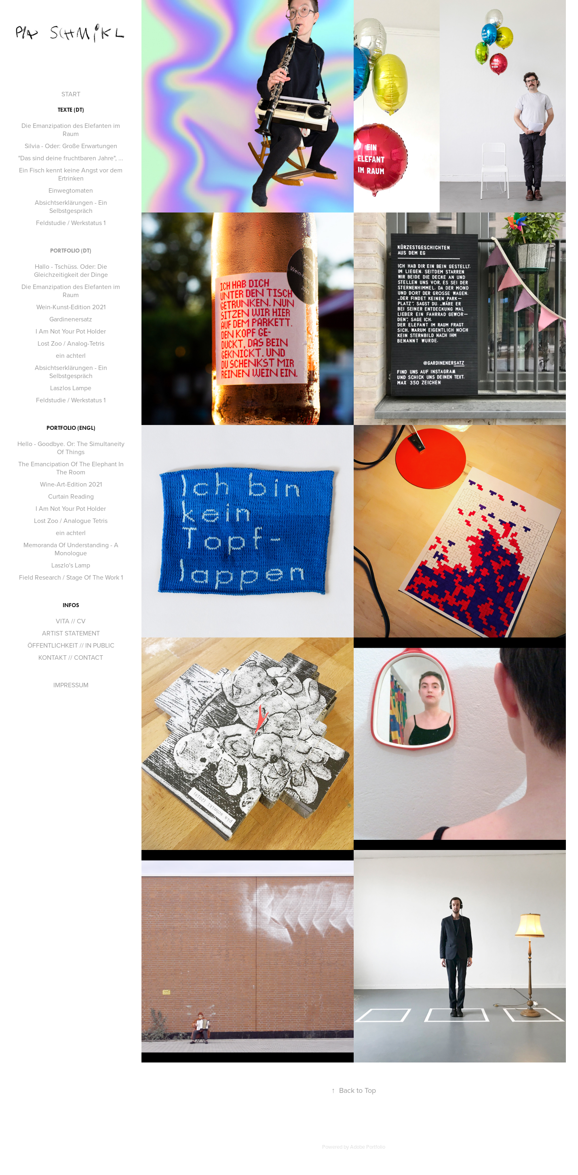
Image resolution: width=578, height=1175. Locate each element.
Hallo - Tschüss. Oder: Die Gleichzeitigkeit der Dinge (71, 270)
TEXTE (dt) (71, 109)
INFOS (71, 605)
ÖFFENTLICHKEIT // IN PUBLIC (70, 645)
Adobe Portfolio (367, 1146)
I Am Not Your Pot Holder (71, 331)
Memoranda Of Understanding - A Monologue (70, 548)
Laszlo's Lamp (70, 565)
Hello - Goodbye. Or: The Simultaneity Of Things (70, 447)
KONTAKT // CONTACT (70, 657)
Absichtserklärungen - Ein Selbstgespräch (71, 206)
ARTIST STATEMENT (71, 633)
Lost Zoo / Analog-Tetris (71, 343)
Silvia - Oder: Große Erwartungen (71, 145)
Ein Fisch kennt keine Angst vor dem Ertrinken (70, 174)
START (70, 93)
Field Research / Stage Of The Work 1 (71, 577)
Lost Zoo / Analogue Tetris (71, 520)
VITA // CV (71, 620)
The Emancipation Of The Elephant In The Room (71, 467)
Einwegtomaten (71, 190)
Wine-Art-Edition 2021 (71, 484)
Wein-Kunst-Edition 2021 (70, 306)
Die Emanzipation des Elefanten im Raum (70, 129)
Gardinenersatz (70, 318)
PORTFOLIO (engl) (70, 428)
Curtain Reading (71, 496)
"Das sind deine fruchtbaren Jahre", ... (70, 157)
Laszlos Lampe (70, 387)
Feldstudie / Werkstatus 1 (70, 222)
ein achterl (71, 355)
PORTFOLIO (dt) (70, 250)
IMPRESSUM (71, 684)
